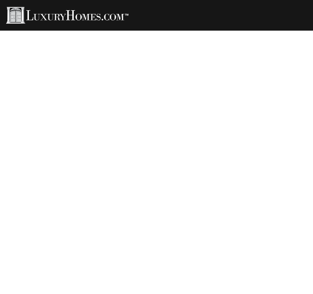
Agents (86, 33)
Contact (293, 33)
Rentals (157, 33)
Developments (247, 33)
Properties (47, 33)
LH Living (120, 33)
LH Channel (197, 33)
